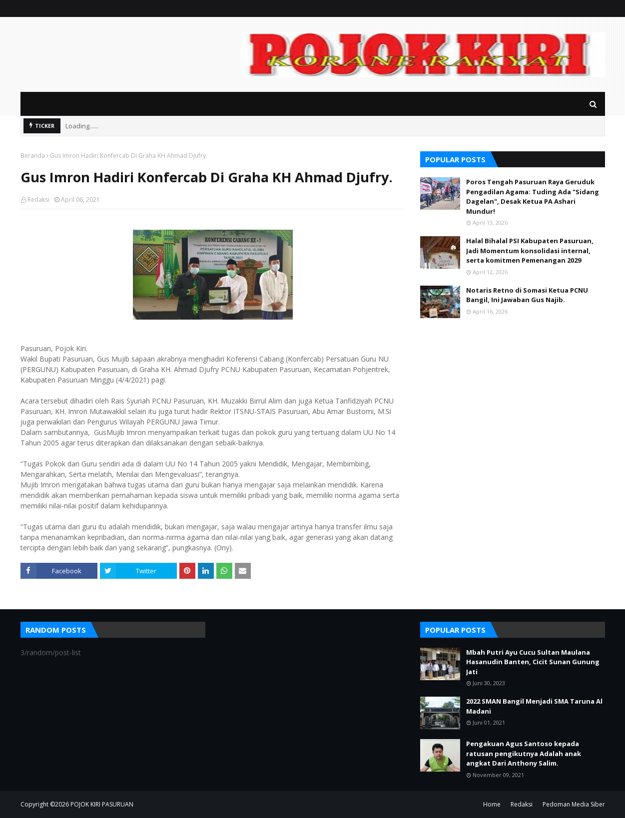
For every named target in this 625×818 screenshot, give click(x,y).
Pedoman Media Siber (574, 804)
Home (492, 804)
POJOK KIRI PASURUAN (101, 804)
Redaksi (38, 199)
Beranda (32, 155)
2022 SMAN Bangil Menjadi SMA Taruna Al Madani (534, 706)
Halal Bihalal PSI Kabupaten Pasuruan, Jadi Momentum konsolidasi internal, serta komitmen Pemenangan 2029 (530, 250)
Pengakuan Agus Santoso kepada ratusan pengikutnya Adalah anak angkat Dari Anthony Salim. (523, 753)
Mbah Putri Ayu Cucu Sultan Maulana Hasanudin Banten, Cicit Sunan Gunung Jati (533, 662)
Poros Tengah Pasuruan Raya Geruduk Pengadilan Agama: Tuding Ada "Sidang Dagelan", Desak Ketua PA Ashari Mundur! (532, 196)
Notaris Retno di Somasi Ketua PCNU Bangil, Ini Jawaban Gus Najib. (527, 295)
